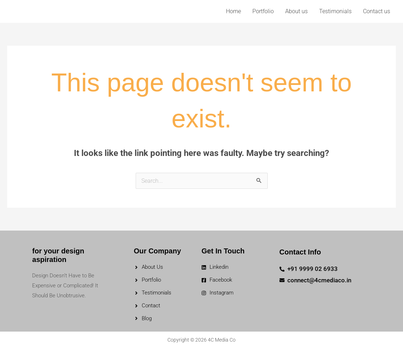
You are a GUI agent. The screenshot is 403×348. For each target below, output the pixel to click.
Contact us (376, 11)
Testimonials (335, 11)
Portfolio (263, 11)
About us (296, 11)
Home (233, 11)
